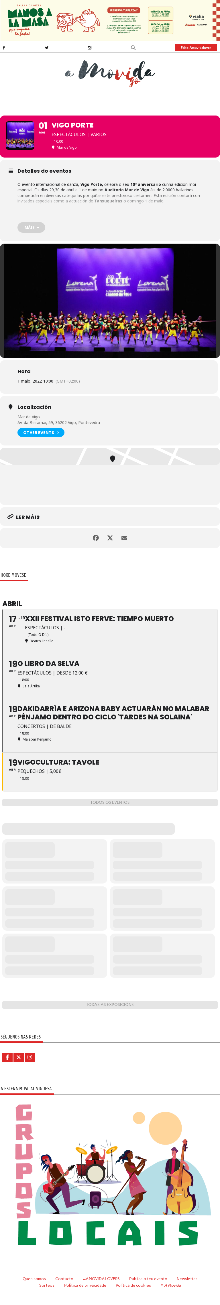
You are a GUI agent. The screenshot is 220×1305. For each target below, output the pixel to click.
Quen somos (34, 1278)
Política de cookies (133, 1285)
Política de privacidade (85, 1285)
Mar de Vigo (28, 416)
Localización (34, 407)
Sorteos (46, 1285)
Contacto (64, 1278)
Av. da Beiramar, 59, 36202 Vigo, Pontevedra (58, 422)
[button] (133, 47)
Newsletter (187, 1278)
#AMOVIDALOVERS (101, 1278)
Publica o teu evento (148, 1278)
